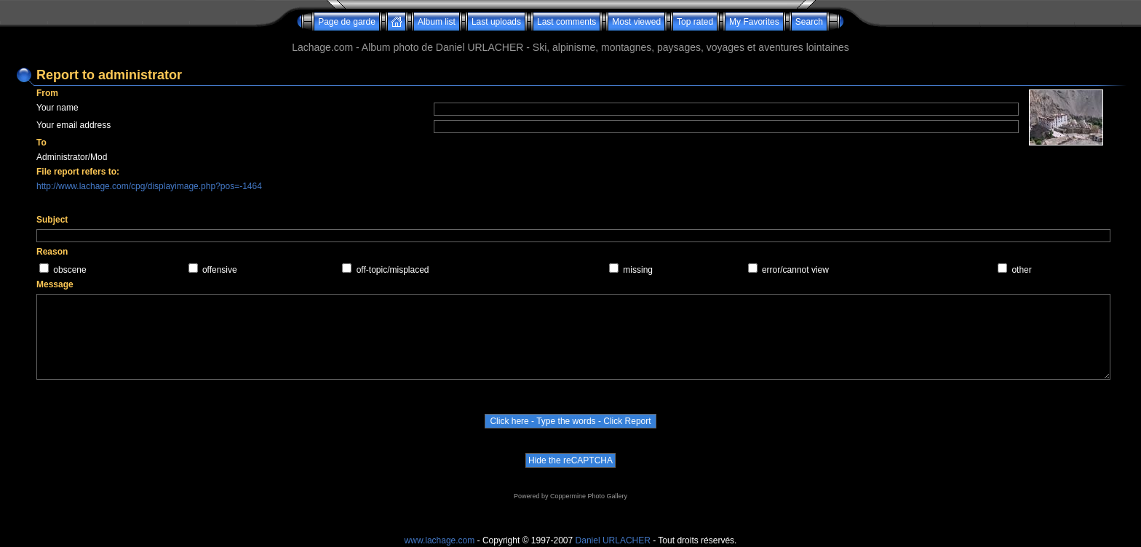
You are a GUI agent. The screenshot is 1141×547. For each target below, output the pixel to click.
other (1021, 270)
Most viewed (636, 22)
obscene (69, 270)
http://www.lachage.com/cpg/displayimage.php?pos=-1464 (149, 186)
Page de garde (346, 22)
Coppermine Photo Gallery (588, 496)
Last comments (566, 22)
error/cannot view (795, 270)
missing (638, 270)
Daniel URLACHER (613, 540)
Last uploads (496, 22)
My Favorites (754, 22)
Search (809, 22)
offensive (219, 270)
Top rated (695, 22)
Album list (437, 22)
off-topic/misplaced (393, 270)
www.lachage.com (440, 540)
